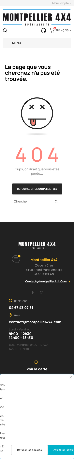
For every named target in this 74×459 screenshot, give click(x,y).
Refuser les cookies (29, 450)
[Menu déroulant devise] (62, 30)
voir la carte (37, 369)
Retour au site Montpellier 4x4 (37, 189)
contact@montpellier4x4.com (46, 281)
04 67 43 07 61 (21, 307)
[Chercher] (37, 201)
